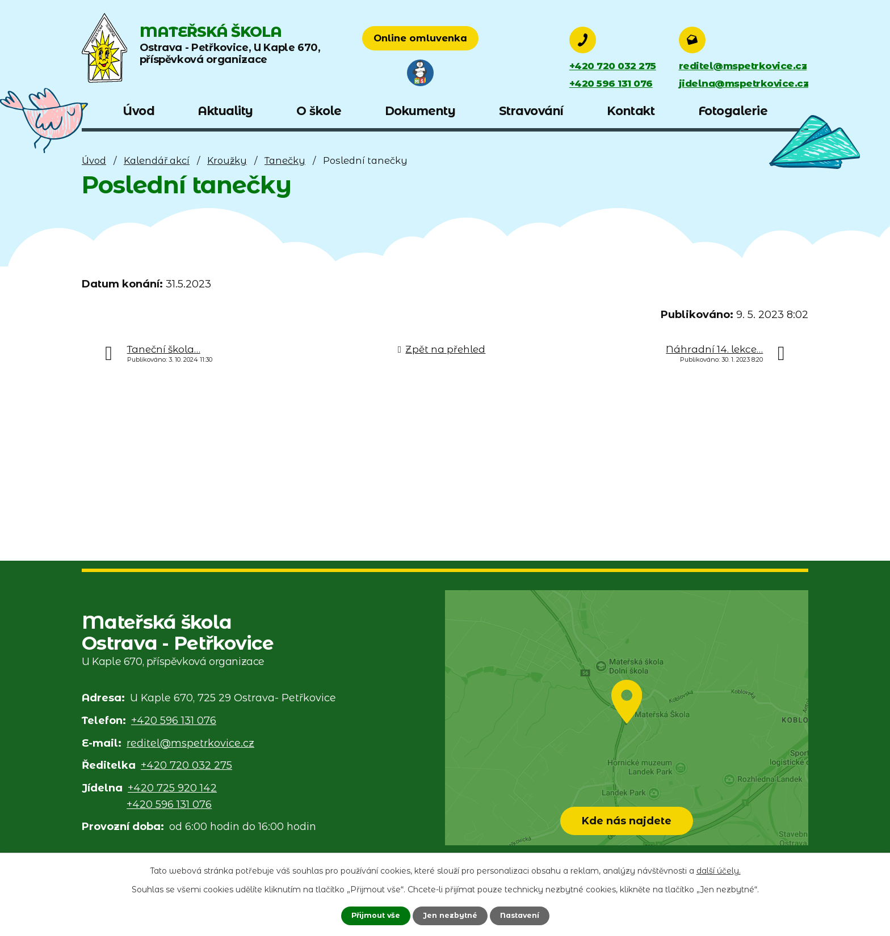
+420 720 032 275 (616, 66)
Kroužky (227, 160)
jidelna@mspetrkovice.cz (740, 84)
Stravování (531, 111)
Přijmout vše (370, 915)
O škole (319, 111)
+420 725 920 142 (172, 788)
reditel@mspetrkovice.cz (739, 66)
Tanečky (285, 160)
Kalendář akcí (157, 160)
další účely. (718, 870)
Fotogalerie (733, 111)
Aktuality (225, 111)
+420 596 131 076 (614, 84)
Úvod (94, 160)
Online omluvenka (478, 39)
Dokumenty (420, 111)
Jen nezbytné (449, 915)
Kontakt (631, 111)
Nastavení (524, 915)
